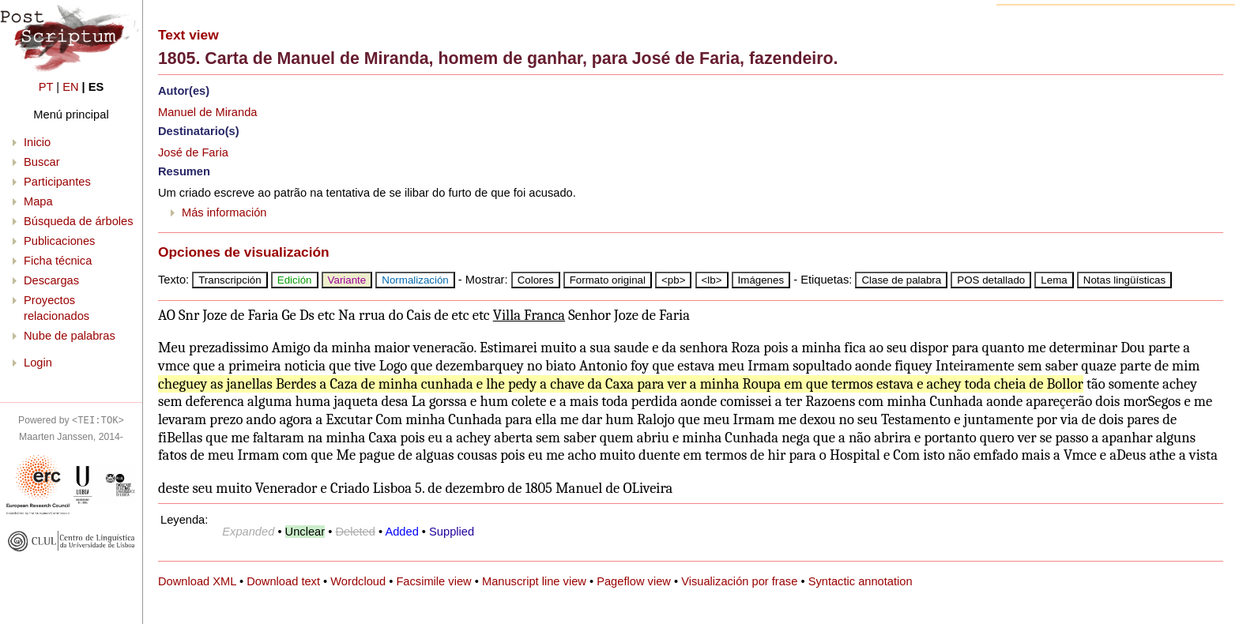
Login (38, 362)
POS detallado (991, 280)
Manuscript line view (534, 581)
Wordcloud (358, 581)
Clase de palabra (901, 280)
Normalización (415, 280)
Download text (283, 581)
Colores (536, 280)
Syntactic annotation (860, 581)
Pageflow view (634, 581)
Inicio (37, 142)
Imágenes (761, 280)
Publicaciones (59, 241)
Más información (224, 212)
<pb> (673, 280)
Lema (1054, 280)
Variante (347, 280)
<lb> (712, 280)
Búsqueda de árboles (79, 221)
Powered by (71, 420)
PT (46, 87)
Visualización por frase (739, 581)
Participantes (57, 181)
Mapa (38, 201)
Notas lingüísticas (1124, 280)
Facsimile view (433, 581)
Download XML (197, 581)
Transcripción (230, 280)
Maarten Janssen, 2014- (71, 436)
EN (70, 87)
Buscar (42, 162)
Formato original (608, 280)
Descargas (51, 280)
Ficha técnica (58, 260)
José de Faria (193, 152)
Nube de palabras (69, 335)
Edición (294, 280)
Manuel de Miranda (207, 112)
